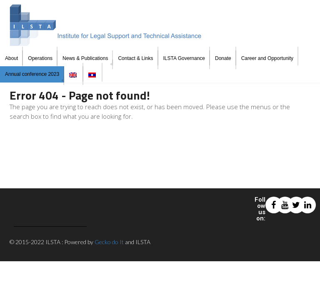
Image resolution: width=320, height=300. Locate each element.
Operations (40, 58)
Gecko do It (109, 241)
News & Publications (85, 58)
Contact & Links (135, 58)
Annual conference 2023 (32, 74)
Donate (223, 58)
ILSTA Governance (184, 58)
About (11, 58)
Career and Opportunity (267, 58)
